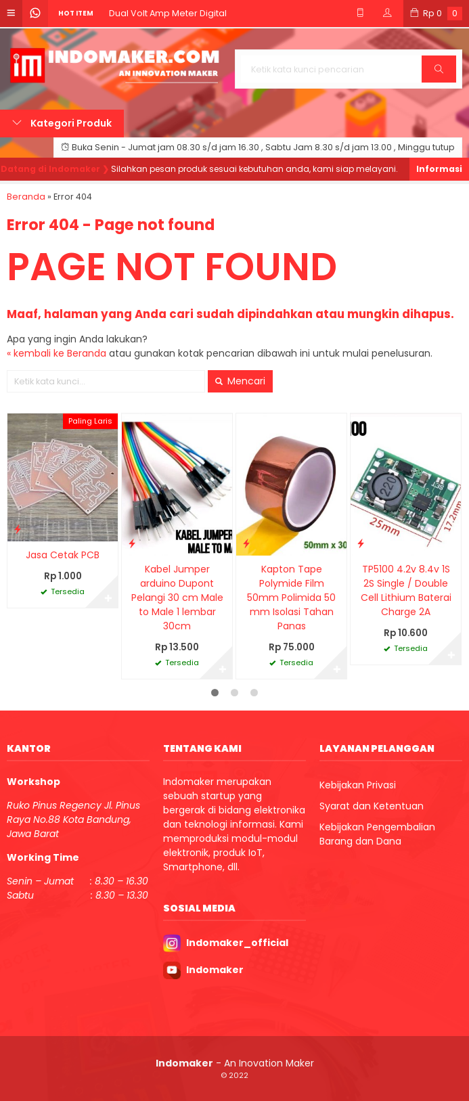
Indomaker (215, 969)
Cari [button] (440, 73)
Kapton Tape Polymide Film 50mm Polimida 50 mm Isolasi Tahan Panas (291, 597)
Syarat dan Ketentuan (371, 806)
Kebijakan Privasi (357, 785)
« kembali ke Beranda (56, 353)
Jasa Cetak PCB (62, 555)
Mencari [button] (240, 381)
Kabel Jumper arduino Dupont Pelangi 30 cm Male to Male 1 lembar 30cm (177, 597)
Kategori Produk (62, 123)
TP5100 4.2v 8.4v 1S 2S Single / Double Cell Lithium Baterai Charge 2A (406, 590)
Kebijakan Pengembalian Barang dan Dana (377, 834)
